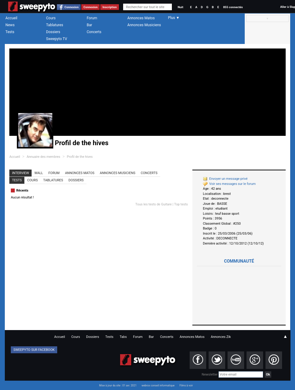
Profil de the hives (80, 157)
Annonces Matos (141, 18)
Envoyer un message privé (225, 179)
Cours (51, 18)
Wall (38, 173)
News (9, 25)
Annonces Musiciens (144, 25)
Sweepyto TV (56, 39)
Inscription (109, 7)
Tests (9, 32)
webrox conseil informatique (158, 385)
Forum (92, 18)
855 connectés (233, 7)
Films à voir (186, 385)
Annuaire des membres (43, 157)
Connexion (71, 7)
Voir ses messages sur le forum (229, 184)
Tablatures (54, 25)
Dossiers (53, 32)
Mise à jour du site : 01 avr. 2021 (117, 385)
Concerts (94, 32)
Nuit (180, 7)
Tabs (123, 337)
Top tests (181, 204)
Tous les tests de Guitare (153, 204)
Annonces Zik (221, 337)
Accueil (11, 18)
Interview (20, 173)
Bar (89, 25)
